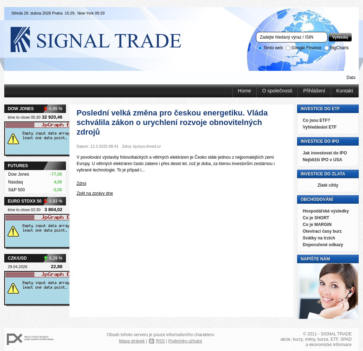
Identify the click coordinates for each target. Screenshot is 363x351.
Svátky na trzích (319, 238)
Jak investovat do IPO (325, 153)
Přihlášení (314, 91)
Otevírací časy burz (322, 231)
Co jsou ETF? (316, 120)
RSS (160, 341)
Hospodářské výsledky (326, 211)
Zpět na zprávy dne (95, 193)
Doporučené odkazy (323, 244)
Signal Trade (101, 39)
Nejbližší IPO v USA (322, 159)
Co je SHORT (316, 217)
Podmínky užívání (185, 341)
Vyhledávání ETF (320, 127)
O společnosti (277, 91)
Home (244, 91)
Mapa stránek (132, 341)
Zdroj (81, 183)
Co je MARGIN (317, 224)
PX (30, 339)
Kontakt (344, 91)
